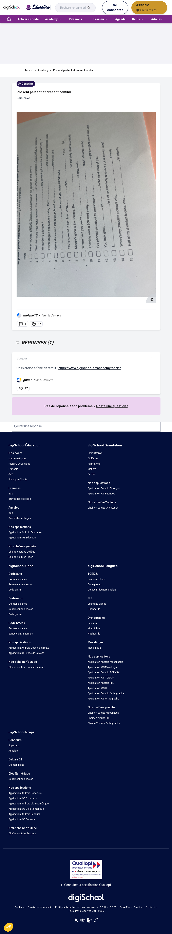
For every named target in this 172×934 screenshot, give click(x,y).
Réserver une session (20, 584)
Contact (150, 907)
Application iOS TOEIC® (101, 677)
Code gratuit (15, 589)
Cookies (19, 907)
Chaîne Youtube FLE (99, 718)
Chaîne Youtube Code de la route (26, 667)
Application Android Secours (24, 814)
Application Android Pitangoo (104, 488)
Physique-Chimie (17, 479)
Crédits (138, 907)
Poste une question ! (112, 406)
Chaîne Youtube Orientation (103, 507)
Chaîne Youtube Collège (21, 551)
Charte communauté (39, 907)
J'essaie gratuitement (146, 7)
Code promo (94, 584)
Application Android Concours (25, 793)
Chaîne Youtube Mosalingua (103, 712)
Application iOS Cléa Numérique (26, 808)
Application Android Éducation (25, 532)
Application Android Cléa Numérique (28, 803)
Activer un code (28, 19)
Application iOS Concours (22, 798)
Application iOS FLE (98, 688)
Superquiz (93, 623)
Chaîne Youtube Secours (22, 833)
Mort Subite (94, 628)
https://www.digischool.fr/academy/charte (89, 368)
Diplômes (93, 458)
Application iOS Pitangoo (101, 493)
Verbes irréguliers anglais (102, 589)
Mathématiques (17, 458)
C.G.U (103, 907)
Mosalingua (94, 647)
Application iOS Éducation (22, 537)
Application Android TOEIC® (103, 672)
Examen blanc (16, 764)
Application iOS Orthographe (103, 698)
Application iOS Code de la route (26, 653)
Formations (94, 463)
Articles (156, 19)
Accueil (29, 70)
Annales (13, 750)
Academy (43, 70)
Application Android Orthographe (106, 693)
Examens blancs (17, 579)
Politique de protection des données (75, 907)
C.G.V (113, 907)
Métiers (92, 469)
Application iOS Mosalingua (103, 667)
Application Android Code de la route (28, 647)
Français (13, 469)
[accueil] (9, 19)
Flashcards (94, 609)
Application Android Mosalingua (105, 662)
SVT (10, 474)
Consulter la (86, 885)
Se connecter (115, 7)
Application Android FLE (101, 683)
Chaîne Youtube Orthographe (104, 723)
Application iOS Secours (21, 819)
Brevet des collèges (19, 498)
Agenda (120, 19)
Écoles (91, 474)
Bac (10, 493)
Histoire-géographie (19, 463)
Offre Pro (125, 907)
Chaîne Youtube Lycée (20, 557)
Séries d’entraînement (20, 633)
